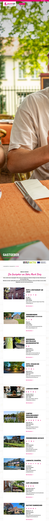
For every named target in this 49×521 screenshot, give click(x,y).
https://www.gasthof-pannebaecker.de (33, 515)
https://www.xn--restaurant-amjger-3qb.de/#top (35, 301)
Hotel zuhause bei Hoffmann (32, 365)
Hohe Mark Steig (22, 3)
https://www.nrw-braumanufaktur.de (33, 353)
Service (41, 3)
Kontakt (45, 3)
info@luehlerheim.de (30, 494)
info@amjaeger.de (29, 303)
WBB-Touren (33, 3)
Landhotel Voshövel (33, 460)
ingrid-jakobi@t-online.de (31, 451)
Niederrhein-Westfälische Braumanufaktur (32, 341)
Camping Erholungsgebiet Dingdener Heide (32, 415)
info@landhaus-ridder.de (30, 400)
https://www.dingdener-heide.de (32, 427)
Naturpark (37, 3)
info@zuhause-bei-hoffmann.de (32, 377)
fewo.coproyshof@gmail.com (31, 327)
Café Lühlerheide (32, 483)
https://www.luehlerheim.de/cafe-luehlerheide (35, 492)
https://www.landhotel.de (31, 470)
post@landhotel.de (29, 471)
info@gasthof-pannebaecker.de (32, 516)
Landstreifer (28, 3)
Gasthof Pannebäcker (34, 505)
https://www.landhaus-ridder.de (32, 398)
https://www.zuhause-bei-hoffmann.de (33, 375)
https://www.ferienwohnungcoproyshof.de (34, 326)
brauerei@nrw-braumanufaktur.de (32, 354)
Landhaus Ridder (32, 389)
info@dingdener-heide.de (31, 428)
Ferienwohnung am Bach (35, 438)
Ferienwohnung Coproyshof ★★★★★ (34, 315)
